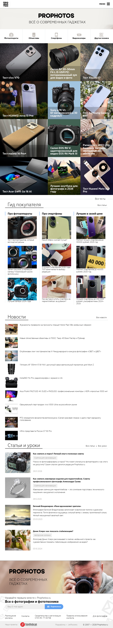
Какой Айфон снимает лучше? (54, 240)
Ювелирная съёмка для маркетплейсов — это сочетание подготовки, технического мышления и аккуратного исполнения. (68, 491)
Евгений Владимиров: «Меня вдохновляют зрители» (57, 506)
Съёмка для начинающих (45, 458)
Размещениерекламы (10, 617)
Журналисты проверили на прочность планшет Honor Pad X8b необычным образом (55, 325)
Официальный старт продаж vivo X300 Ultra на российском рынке (48, 404)
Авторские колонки (42, 535)
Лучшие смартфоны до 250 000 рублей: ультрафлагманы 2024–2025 (90, 301)
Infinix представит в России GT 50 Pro (36, 431)
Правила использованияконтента (76, 617)
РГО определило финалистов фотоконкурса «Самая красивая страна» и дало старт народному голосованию (60, 419)
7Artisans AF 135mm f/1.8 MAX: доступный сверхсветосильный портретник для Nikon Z (57, 364)
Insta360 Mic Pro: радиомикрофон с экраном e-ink (41, 378)
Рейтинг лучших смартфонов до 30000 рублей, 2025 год (89, 241)
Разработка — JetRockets (66, 624)
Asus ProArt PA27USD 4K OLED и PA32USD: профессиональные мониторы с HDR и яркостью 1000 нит (64, 391)
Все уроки (102, 446)
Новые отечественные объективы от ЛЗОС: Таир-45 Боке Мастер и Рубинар (52, 338)
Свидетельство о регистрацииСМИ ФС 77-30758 (48, 617)
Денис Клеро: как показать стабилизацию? (53, 531)
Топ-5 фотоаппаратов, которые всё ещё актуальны (21, 241)
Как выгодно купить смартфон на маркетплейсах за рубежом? (56, 300)
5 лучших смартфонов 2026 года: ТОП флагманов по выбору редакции (56, 269)
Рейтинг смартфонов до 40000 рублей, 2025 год (89, 270)
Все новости (101, 317)
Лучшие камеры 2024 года (19, 301)
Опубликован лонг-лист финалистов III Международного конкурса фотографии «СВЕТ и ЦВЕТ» (60, 351)
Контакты (25, 616)
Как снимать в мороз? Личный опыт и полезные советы (58, 454)
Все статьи (102, 205)
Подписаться (56, 606)
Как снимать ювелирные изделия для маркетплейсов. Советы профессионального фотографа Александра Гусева (61, 480)
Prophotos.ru (102, 624)
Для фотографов (100, 616)
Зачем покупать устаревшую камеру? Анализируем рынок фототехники (20, 271)
